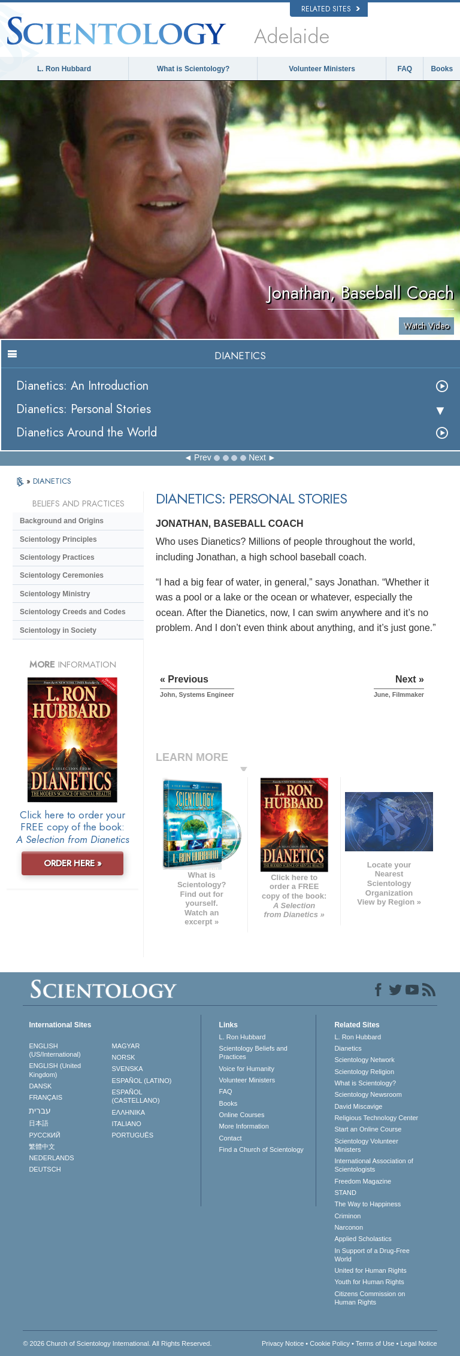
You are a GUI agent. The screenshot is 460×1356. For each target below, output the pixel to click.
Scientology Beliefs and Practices (253, 1052)
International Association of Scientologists (373, 1165)
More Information (244, 1126)
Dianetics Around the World (86, 432)
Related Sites (330, 9)
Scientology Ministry (55, 594)
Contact (230, 1138)
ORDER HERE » (73, 863)
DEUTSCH (44, 1169)
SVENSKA (127, 1068)
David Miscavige (358, 1106)
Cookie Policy (330, 1343)
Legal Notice (418, 1343)
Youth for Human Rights (369, 1281)
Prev (202, 457)
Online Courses (242, 1114)
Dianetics (347, 1048)
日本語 (39, 1123)
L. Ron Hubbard (64, 69)
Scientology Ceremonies (62, 575)
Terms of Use (375, 1343)
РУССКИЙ (44, 1135)
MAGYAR (126, 1045)
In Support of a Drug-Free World (371, 1255)
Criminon (347, 1216)
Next (257, 457)
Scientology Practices (57, 557)
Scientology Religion (364, 1071)
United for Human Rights (370, 1270)
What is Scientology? (193, 69)
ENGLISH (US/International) (54, 1050)
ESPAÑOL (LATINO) (142, 1080)
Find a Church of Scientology (261, 1149)
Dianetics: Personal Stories (83, 409)
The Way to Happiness (367, 1204)
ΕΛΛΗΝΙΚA (129, 1112)
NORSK (123, 1057)
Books (442, 69)
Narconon (348, 1227)
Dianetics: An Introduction (82, 386)
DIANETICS (52, 481)
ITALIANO (126, 1123)
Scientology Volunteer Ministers (366, 1145)
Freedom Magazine (362, 1181)
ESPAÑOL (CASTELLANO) (136, 1096)
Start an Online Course (367, 1129)
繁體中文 (42, 1146)
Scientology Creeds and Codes (73, 612)
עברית (40, 1110)
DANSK (40, 1086)
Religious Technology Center (376, 1117)
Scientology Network (364, 1059)
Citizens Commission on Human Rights (369, 1298)
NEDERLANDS (51, 1157)
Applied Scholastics (362, 1238)
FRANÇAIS (45, 1097)
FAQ (405, 69)
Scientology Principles (58, 539)
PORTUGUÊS (132, 1135)
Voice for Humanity (246, 1068)
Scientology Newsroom (368, 1094)
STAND (345, 1192)
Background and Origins (62, 521)
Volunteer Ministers (322, 69)
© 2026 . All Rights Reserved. (117, 1343)
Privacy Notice (283, 1343)
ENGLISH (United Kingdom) (55, 1070)
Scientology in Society (58, 630)
